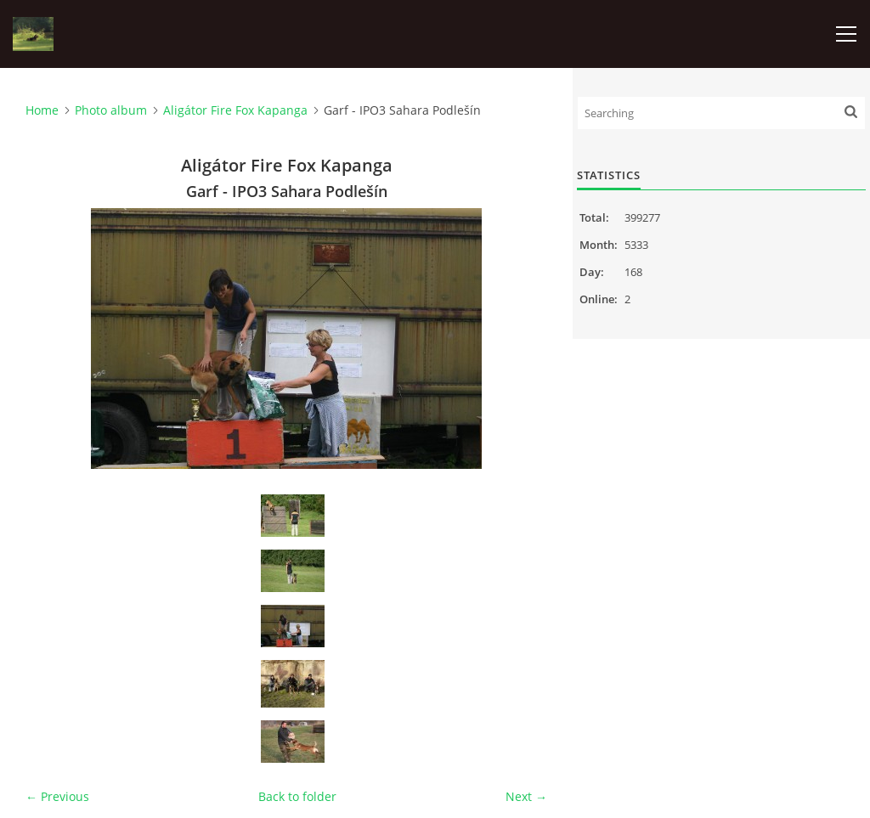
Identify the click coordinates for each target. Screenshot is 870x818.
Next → (526, 796)
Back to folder (297, 796)
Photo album (111, 110)
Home (42, 110)
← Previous (57, 796)
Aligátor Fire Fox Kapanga (235, 110)
